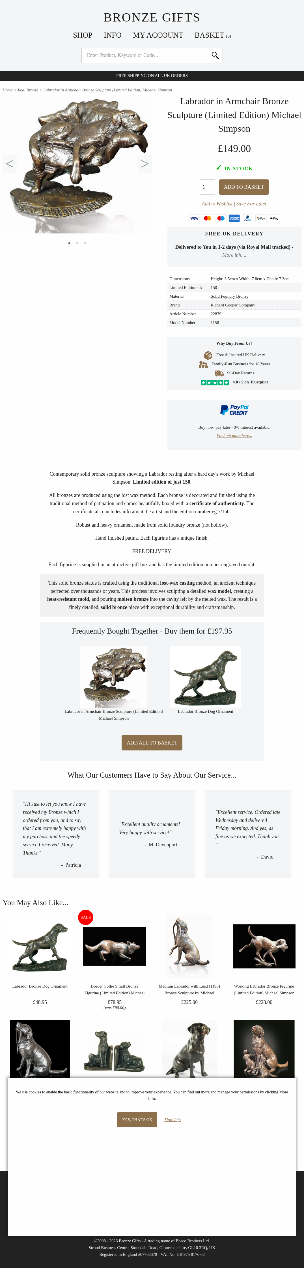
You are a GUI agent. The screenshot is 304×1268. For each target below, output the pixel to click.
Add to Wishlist (217, 204)
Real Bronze (28, 90)
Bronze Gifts (152, 17)
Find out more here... (234, 435)
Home (8, 90)
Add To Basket (244, 187)
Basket (213, 35)
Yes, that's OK (137, 1119)
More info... (234, 255)
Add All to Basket (152, 743)
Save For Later (251, 204)
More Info (173, 1119)
